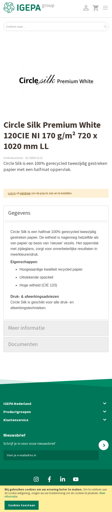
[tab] (56, 213)
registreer (25, 193)
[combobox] (56, 26)
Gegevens (19, 212)
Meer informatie (26, 327)
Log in (12, 193)
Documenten (23, 344)
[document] (56, 499)
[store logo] (28, 7)
